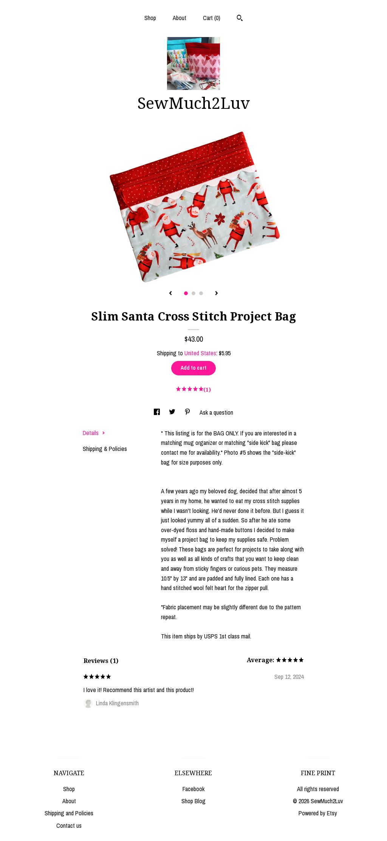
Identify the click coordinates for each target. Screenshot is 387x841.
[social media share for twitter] (173, 412)
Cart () (211, 18)
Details (94, 433)
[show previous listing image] (170, 293)
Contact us (69, 825)
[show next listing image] (216, 293)
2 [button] (193, 293)
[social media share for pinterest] (188, 412)
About (179, 18)
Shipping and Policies (69, 813)
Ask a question (216, 412)
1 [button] (186, 293)
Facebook (193, 789)
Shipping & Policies (105, 449)
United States (200, 353)
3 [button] (201, 293)
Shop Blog (193, 801)
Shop (150, 18)
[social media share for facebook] (157, 412)
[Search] (240, 19)
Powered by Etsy (318, 813)
